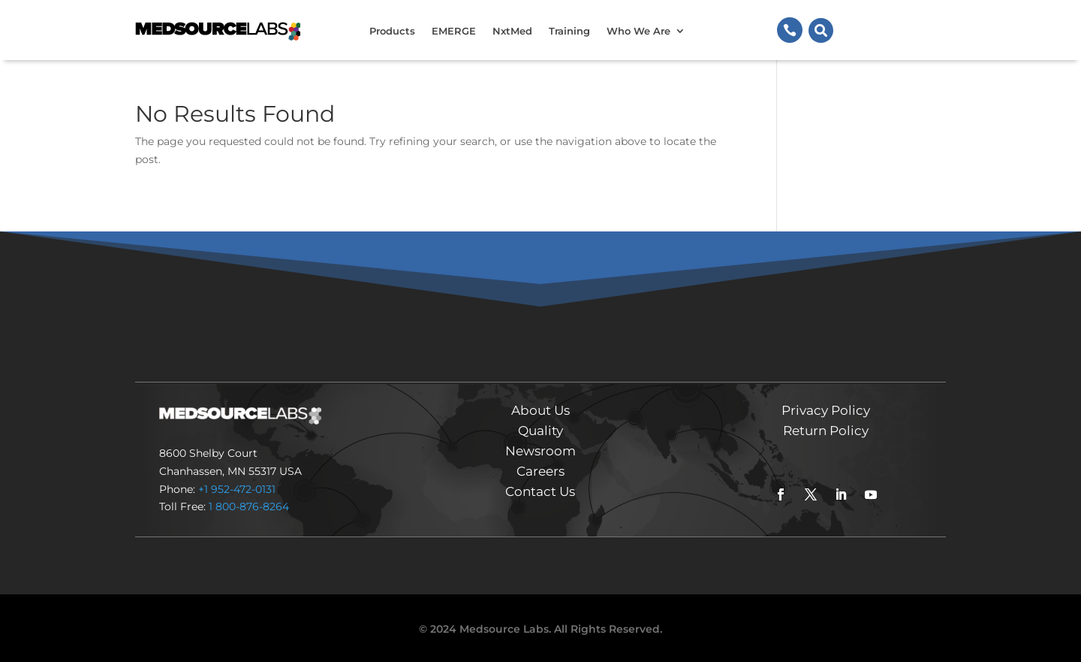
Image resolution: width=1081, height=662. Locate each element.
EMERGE (454, 31)
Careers (540, 471)
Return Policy (826, 430)
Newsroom (540, 450)
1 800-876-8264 (249, 506)
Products (392, 31)
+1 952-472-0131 (237, 489)
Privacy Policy (825, 410)
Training (569, 31)
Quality (540, 430)
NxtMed (512, 31)
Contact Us (540, 491)
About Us (540, 410)
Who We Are (638, 31)
